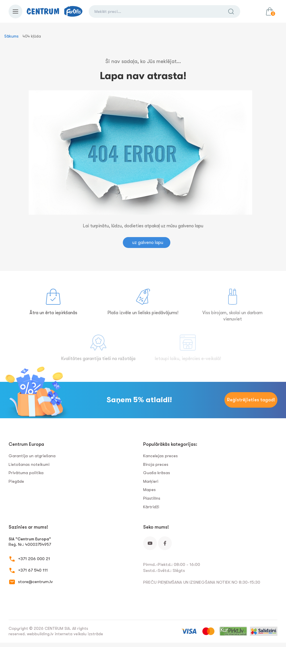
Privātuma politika (26, 472)
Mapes (149, 489)
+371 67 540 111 (33, 570)
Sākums (11, 36)
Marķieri (150, 481)
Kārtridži (151, 507)
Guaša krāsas (156, 472)
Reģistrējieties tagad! (251, 399)
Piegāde (16, 481)
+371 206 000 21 (34, 558)
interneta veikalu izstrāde (79, 634)
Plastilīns (151, 498)
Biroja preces (155, 464)
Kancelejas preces (160, 456)
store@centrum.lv (35, 581)
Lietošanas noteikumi (29, 464)
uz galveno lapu (147, 242)
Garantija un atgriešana (32, 456)
